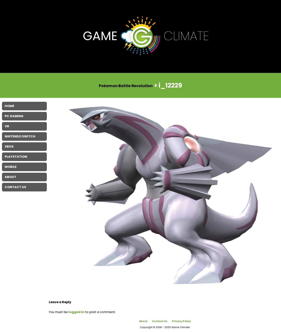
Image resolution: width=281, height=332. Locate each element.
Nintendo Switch (20, 136)
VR (7, 126)
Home (9, 106)
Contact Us (159, 321)
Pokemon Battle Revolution (126, 85)
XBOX (9, 146)
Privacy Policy (181, 321)
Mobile (11, 167)
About (143, 321)
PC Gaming (14, 116)
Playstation (16, 156)
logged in (76, 312)
